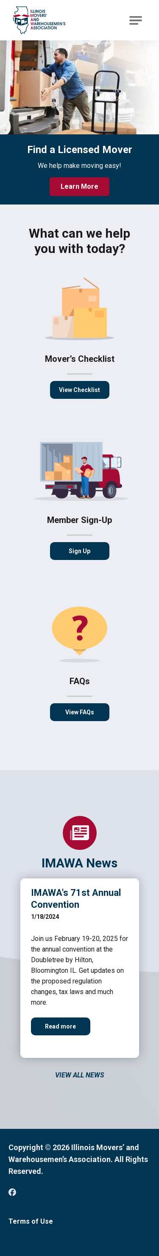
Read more (67, 1029)
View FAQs (79, 712)
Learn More (79, 186)
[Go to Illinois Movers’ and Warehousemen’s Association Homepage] (39, 20)
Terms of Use (30, 1221)
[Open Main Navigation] (135, 20)
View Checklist (79, 389)
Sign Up (79, 551)
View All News (79, 1075)
